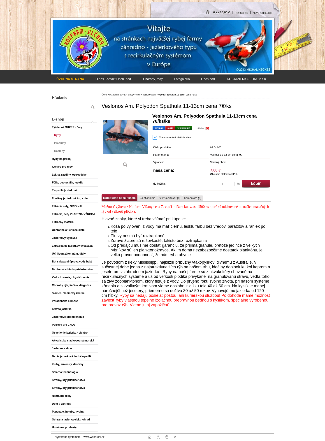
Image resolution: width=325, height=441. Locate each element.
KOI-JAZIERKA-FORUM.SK (246, 79)
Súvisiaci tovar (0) (169, 198)
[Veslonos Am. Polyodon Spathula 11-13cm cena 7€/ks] (125, 142)
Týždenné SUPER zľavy (121, 94)
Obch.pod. (208, 79)
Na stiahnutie (147, 198)
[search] (92, 107)
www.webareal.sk (94, 437)
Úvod (104, 94)
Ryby (137, 94)
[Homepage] (70, 79)
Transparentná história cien (171, 137)
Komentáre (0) (192, 198)
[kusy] (228, 184)
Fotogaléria (182, 79)
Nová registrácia (262, 12)
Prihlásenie (241, 12)
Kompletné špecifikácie (119, 198)
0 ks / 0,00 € (221, 12)
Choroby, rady (153, 79)
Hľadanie (59, 98)
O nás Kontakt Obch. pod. (113, 79)
